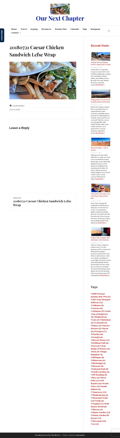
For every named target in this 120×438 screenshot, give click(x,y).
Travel (24, 29)
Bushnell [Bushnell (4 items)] (101, 317)
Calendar (74, 29)
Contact (15, 32)
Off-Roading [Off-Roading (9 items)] (99, 374)
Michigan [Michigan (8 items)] (98, 357)
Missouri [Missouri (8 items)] (97, 366)
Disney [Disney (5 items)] (96, 325)
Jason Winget (18, 106)
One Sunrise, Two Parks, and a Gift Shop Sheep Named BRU (100, 196)
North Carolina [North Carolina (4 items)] (100, 372)
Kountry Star (61, 29)
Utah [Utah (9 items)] (100, 400)
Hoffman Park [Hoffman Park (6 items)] (100, 343)
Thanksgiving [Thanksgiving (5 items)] (100, 395)
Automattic (80, 435)
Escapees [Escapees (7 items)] (101, 331)
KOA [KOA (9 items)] (95, 351)
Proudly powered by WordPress (47, 435)
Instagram (95, 29)
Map (85, 29)
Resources (46, 29)
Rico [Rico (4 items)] (95, 377)
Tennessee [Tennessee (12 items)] (99, 392)
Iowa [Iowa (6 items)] (96, 345)
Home (14, 29)
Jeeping (34, 29)
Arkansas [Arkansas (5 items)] (98, 311)
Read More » (100, 85)
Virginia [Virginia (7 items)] (97, 403)
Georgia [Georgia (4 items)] (97, 337)
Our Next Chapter (60, 18)
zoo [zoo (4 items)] (95, 424)
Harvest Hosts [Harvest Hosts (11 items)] (101, 340)
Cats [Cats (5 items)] (95, 319)
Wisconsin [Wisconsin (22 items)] (99, 421)
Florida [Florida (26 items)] (97, 334)
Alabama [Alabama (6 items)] (98, 305)
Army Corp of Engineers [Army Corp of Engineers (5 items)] (101, 314)
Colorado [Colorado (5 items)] (101, 322)
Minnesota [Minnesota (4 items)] (98, 360)
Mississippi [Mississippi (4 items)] (99, 363)
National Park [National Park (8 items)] (100, 369)
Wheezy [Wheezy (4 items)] (97, 409)
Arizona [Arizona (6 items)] (97, 308)
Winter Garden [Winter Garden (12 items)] (101, 412)
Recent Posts (100, 45)
